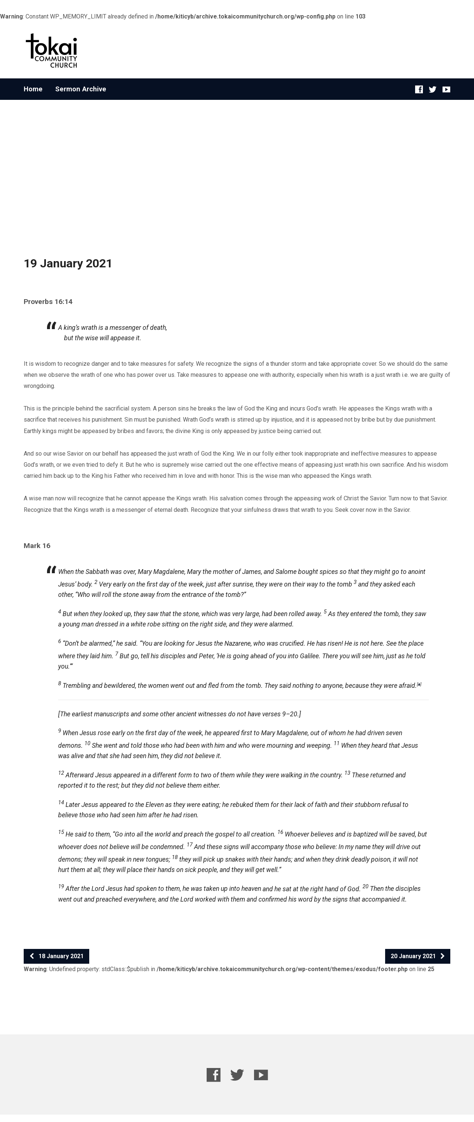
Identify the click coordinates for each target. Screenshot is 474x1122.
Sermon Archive (80, 89)
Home (33, 89)
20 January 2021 (418, 956)
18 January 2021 (56, 956)
